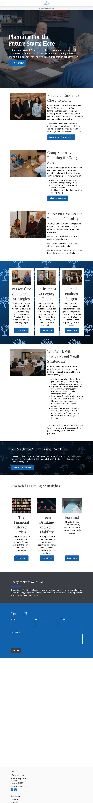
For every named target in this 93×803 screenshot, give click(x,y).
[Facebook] (12, 789)
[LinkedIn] (15, 789)
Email (37, 619)
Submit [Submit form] (16, 650)
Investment (14, 802)
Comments (15, 632)
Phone (62, 619)
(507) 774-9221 (20, 775)
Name (13, 619)
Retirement (14, 800)
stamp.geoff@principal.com (19, 786)
